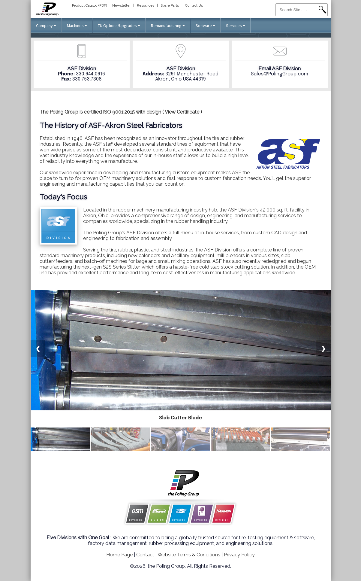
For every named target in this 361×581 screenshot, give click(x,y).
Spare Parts (170, 5)
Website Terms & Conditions (189, 555)
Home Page (119, 555)
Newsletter (121, 5)
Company (46, 25)
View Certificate (182, 112)
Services (235, 25)
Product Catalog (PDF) (89, 5)
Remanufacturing (168, 25)
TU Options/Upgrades (119, 25)
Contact (145, 555)
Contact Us (194, 5)
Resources (145, 5)
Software (205, 25)
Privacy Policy (239, 555)
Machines (77, 25)
